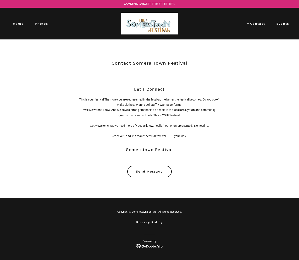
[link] (149, 23)
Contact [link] (257, 24)
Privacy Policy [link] (149, 222)
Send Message (149, 171)
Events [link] (282, 24)
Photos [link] (41, 24)
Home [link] (18, 24)
